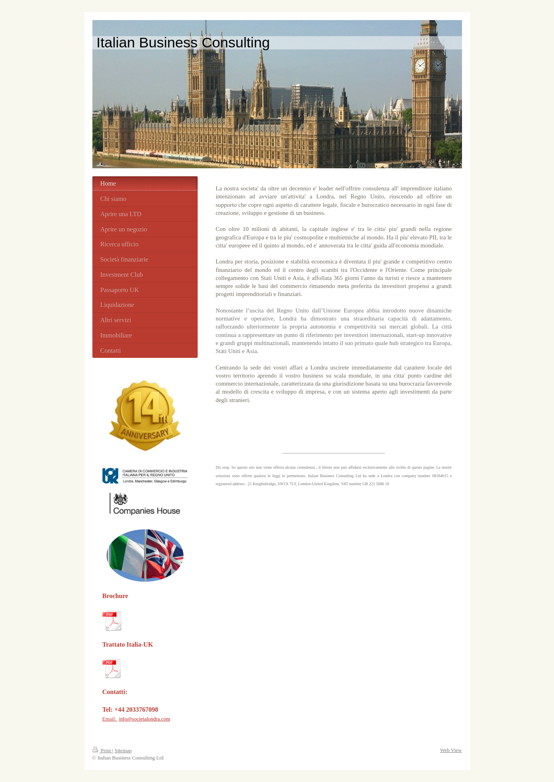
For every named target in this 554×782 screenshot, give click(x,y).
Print (102, 750)
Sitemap (123, 750)
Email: (110, 719)
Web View (451, 750)
